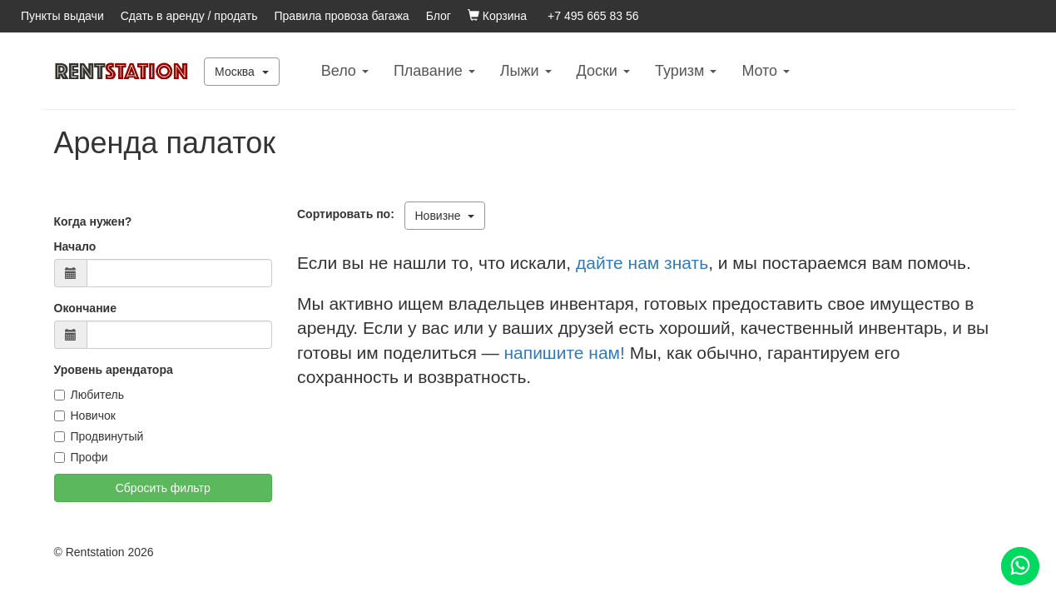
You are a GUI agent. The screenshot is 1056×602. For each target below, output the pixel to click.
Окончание (85, 308)
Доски (603, 70)
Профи (81, 457)
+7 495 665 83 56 (593, 15)
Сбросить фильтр (163, 488)
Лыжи (526, 70)
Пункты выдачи (62, 15)
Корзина (497, 15)
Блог (438, 15)
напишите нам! (563, 352)
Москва (242, 71)
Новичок (85, 415)
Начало (75, 246)
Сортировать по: (349, 214)
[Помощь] (1020, 566)
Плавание (434, 70)
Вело (345, 70)
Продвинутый (99, 436)
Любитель (89, 394)
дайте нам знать (642, 262)
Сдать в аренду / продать (189, 15)
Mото (765, 70)
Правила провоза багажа (342, 15)
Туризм (685, 70)
